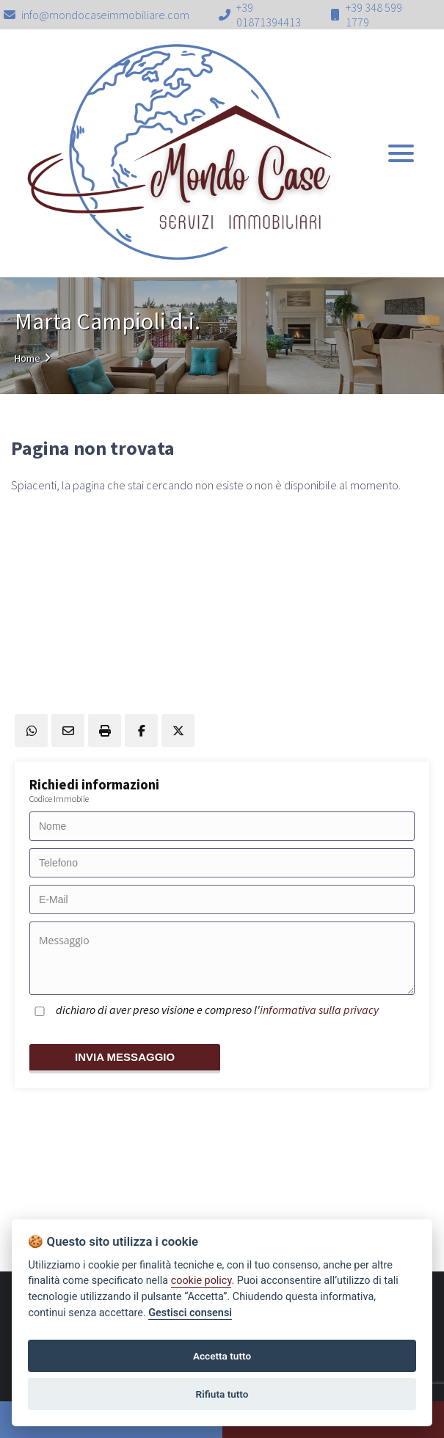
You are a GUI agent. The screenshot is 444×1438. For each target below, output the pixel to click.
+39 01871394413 (268, 14)
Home (27, 358)
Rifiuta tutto (222, 1394)
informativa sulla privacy (319, 1009)
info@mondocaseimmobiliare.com (96, 14)
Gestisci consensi (190, 1313)
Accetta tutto (222, 1356)
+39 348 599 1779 (374, 14)
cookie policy (201, 1280)
